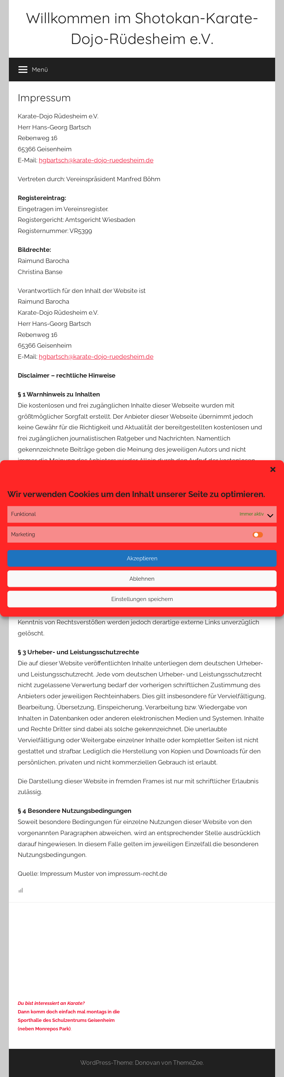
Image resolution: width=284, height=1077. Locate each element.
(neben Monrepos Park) (44, 1029)
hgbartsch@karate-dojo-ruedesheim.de (96, 160)
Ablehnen (142, 578)
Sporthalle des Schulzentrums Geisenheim (66, 1020)
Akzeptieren (142, 558)
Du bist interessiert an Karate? (51, 1003)
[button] (273, 469)
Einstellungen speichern (142, 599)
